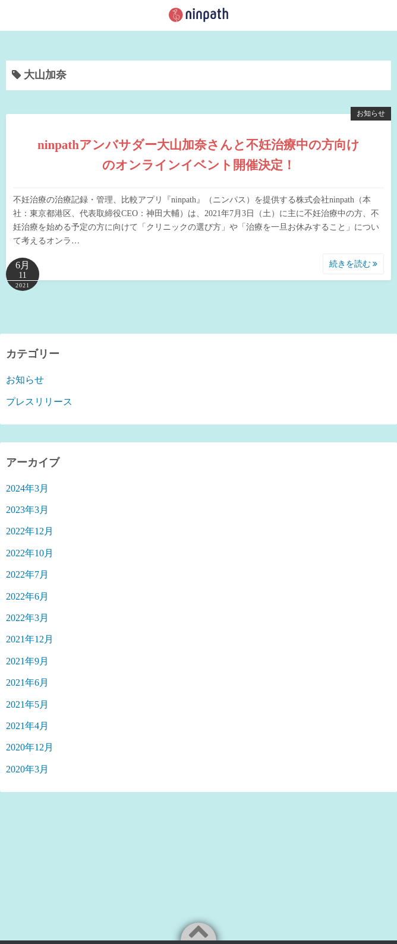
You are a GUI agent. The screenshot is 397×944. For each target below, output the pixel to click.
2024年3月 (27, 488)
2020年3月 (27, 769)
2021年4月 (27, 726)
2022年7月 (27, 574)
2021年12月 (29, 639)
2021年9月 (27, 661)
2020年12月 (29, 747)
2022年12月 (29, 531)
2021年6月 (27, 682)
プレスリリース (39, 402)
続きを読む (353, 263)
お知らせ (371, 113)
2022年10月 (29, 553)
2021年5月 (27, 704)
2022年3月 (27, 618)
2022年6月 (27, 596)
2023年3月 (27, 510)
